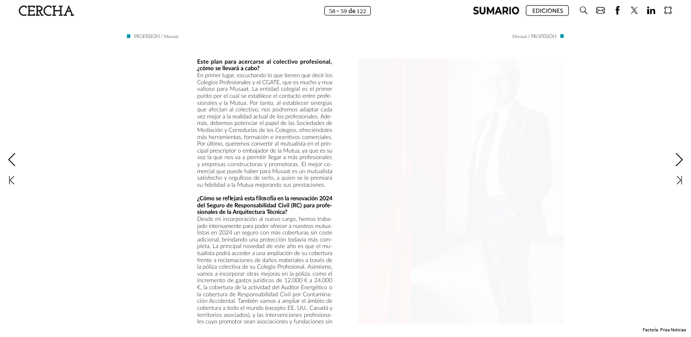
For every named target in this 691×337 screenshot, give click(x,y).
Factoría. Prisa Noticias (664, 330)
